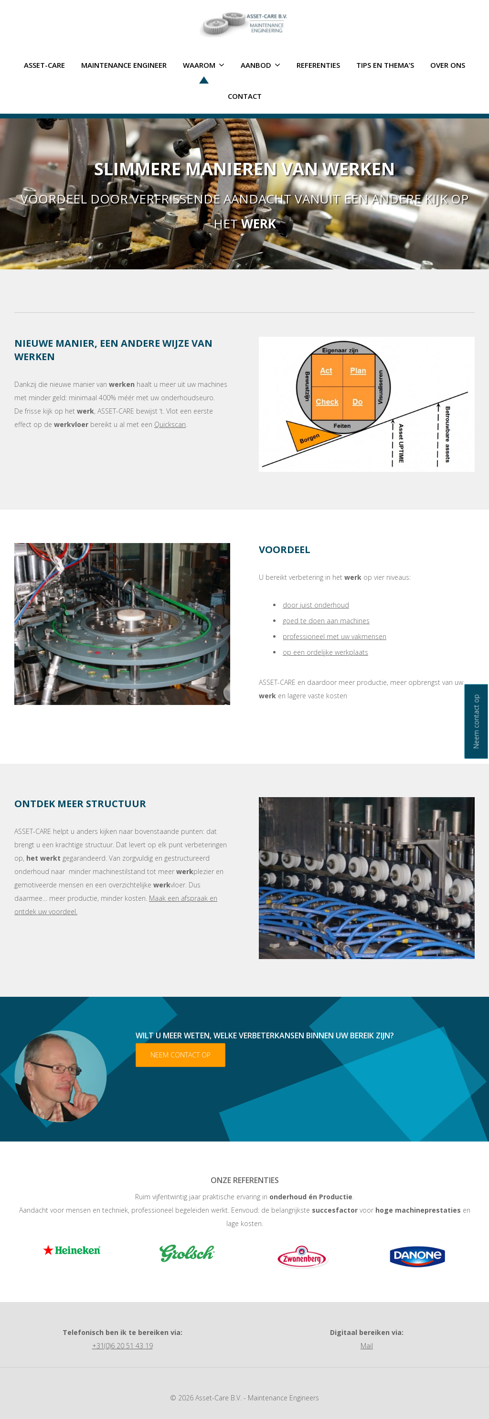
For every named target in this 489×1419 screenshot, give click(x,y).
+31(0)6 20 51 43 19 (122, 1345)
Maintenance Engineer (124, 65)
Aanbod (260, 65)
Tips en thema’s (385, 65)
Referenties (318, 65)
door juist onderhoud (316, 604)
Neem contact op (180, 1054)
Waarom (203, 65)
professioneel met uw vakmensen (334, 636)
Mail (367, 1345)
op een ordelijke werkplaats (325, 652)
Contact (245, 96)
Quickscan (170, 424)
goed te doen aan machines (326, 620)
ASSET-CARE (44, 65)
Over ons (447, 65)
